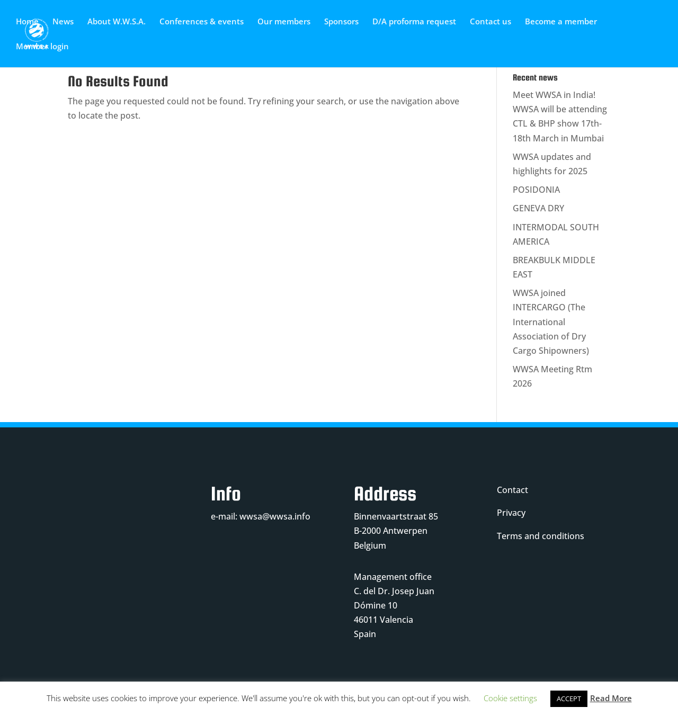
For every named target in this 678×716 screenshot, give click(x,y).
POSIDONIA (536, 189)
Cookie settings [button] (510, 698)
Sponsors (341, 21)
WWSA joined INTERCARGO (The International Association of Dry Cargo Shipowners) (551, 321)
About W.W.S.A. (116, 21)
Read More (611, 698)
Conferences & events (201, 21)
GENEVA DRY (538, 208)
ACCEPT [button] (569, 698)
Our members (283, 21)
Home (27, 21)
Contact (512, 490)
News (63, 21)
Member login (42, 46)
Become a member (561, 21)
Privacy (511, 512)
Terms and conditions (540, 536)
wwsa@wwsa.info (274, 516)
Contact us (490, 21)
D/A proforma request (414, 21)
